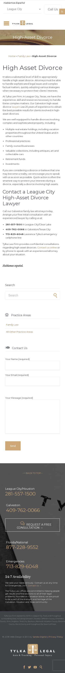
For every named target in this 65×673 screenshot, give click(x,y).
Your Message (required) (32, 415)
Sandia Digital (40, 636)
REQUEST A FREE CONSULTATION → (34, 525)
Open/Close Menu (6, 23)
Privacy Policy (56, 636)
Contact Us (33, 585)
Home (12, 56)
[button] (62, 11)
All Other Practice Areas (19, 331)
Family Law (24, 56)
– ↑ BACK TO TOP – (32, 473)
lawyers (16, 106)
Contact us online (47, 247)
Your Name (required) (32, 364)
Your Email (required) (32, 380)
